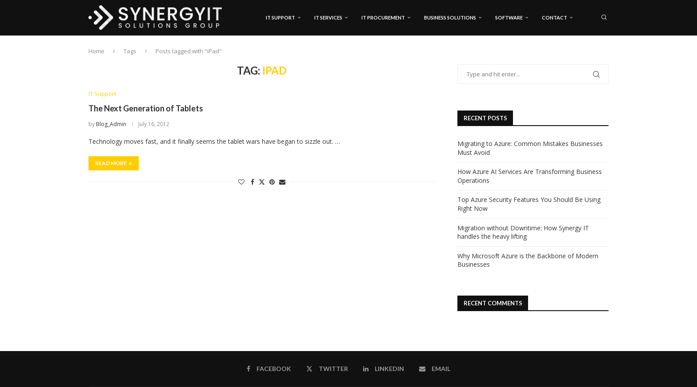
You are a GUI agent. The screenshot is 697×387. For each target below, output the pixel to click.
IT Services (328, 17)
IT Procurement (383, 17)
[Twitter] (587, 55)
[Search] (604, 18)
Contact (554, 17)
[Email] (606, 55)
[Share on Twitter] (262, 182)
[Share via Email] (282, 182)
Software (509, 17)
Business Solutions (450, 17)
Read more (113, 163)
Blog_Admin (111, 124)
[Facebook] (578, 55)
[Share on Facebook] (252, 182)
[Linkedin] (596, 55)
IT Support (280, 17)
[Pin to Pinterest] (272, 182)
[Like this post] (241, 182)
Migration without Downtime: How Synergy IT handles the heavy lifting (523, 232)
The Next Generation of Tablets (145, 109)
